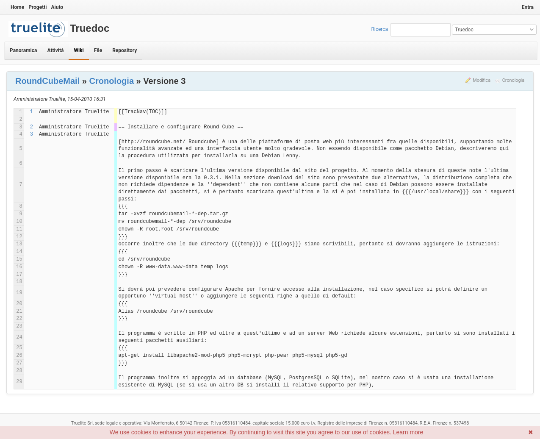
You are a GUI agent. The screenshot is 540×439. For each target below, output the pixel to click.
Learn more (408, 432)
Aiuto (57, 7)
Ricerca (379, 29)
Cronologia (513, 80)
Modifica (481, 80)
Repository (124, 50)
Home (17, 7)
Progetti (37, 7)
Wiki (78, 50)
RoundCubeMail (47, 81)
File (98, 50)
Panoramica (23, 50)
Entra (528, 7)
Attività (55, 50)
